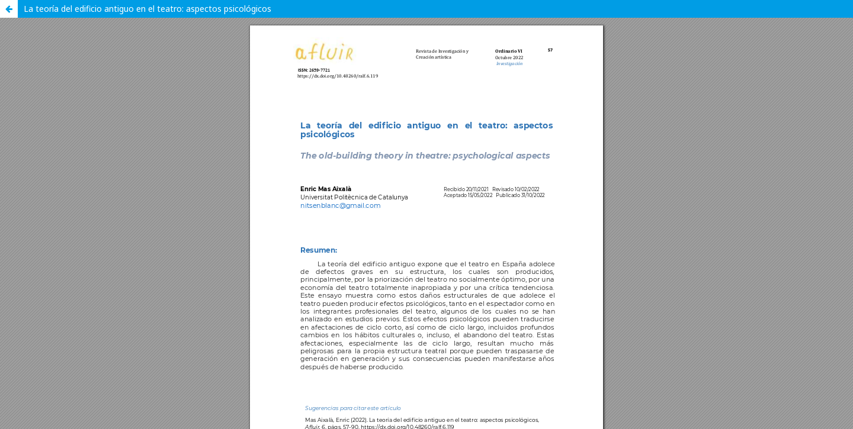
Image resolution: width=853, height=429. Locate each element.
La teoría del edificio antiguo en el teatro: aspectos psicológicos (147, 8)
